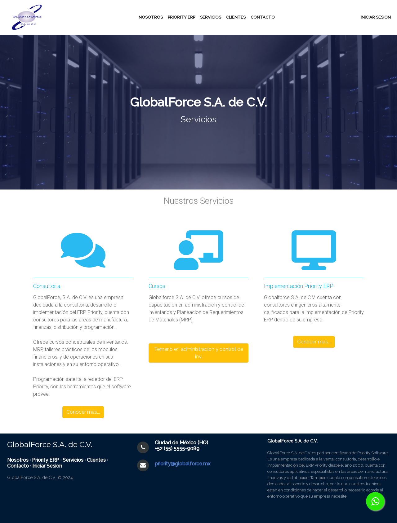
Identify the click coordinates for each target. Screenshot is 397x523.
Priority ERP (45, 460)
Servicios (210, 17)
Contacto (263, 17)
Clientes (236, 17)
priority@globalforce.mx (182, 464)
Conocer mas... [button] (83, 412)
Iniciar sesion (376, 17)
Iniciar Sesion (47, 466)
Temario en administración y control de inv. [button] (198, 353)
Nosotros (151, 17)
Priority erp (181, 17)
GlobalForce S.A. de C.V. (49, 444)
